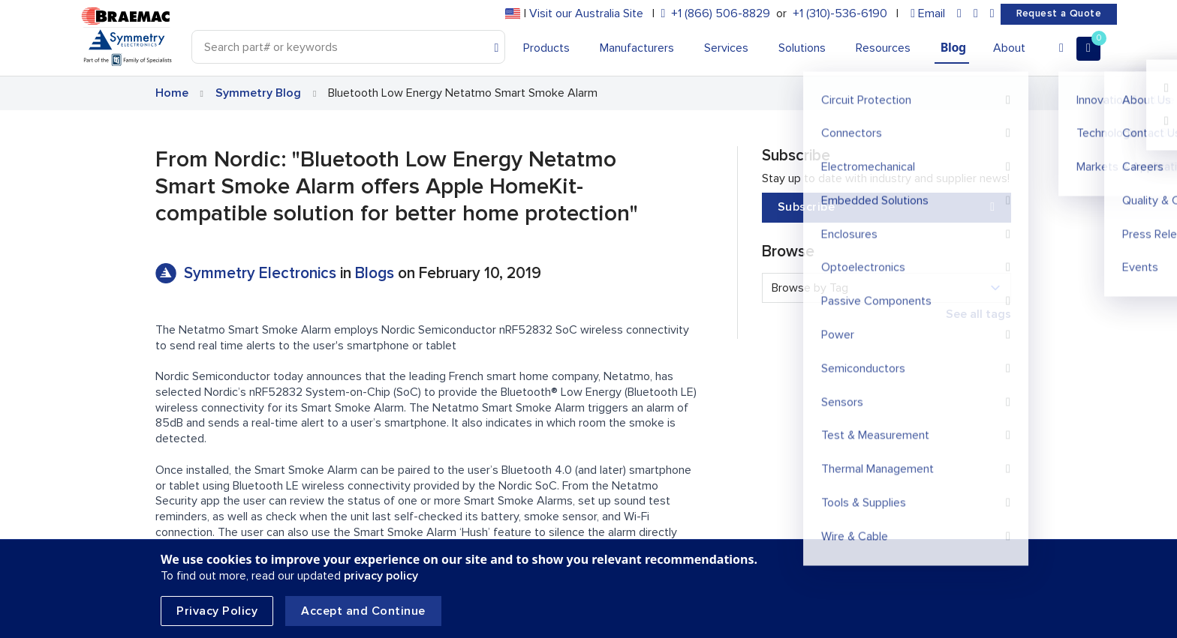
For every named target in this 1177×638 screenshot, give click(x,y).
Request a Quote (1058, 13)
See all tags (978, 314)
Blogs (374, 273)
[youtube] (992, 14)
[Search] (348, 47)
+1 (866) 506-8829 (720, 13)
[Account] (1061, 49)
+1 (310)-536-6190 (840, 13)
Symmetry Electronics (262, 273)
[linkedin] (959, 14)
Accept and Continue (363, 611)
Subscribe (886, 207)
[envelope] (928, 14)
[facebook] (976, 14)
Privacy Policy (216, 611)
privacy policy (381, 576)
